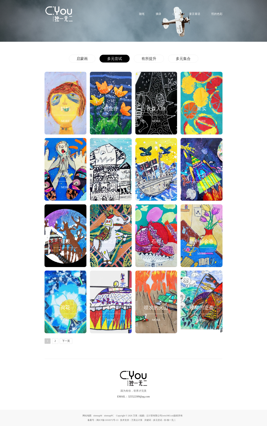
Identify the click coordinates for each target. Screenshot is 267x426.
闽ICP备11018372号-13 (107, 420)
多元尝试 (114, 59)
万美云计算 (136, 420)
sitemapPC (109, 415)
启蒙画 (82, 59)
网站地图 (87, 415)
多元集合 (183, 59)
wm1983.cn (168, 415)
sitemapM (97, 415)
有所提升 (148, 59)
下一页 (66, 341)
